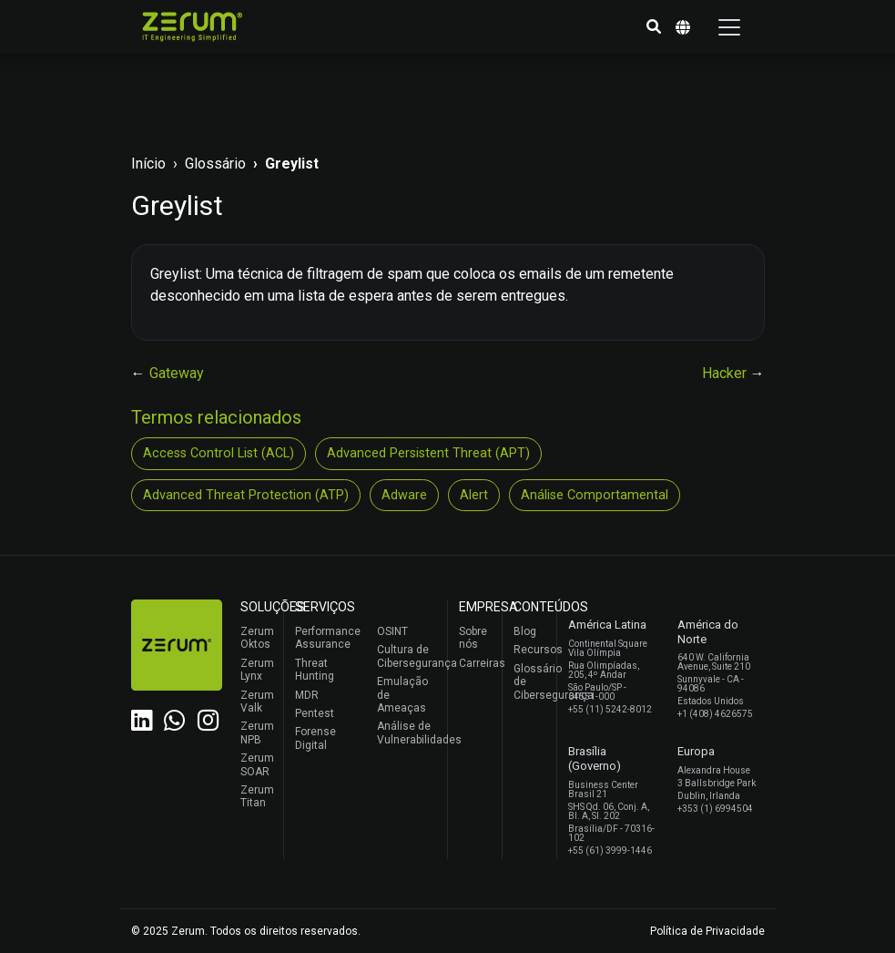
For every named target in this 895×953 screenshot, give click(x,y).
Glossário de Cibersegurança (530, 682)
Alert (474, 495)
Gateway (176, 373)
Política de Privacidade (707, 931)
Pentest (314, 713)
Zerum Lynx (257, 669)
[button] (653, 27)
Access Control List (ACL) (218, 453)
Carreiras (476, 663)
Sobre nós (473, 638)
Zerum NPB (257, 732)
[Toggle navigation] (729, 27)
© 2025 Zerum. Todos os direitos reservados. (246, 931)
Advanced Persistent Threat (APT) (428, 453)
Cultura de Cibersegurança (407, 656)
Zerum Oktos (257, 638)
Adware (404, 495)
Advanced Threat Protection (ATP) (246, 495)
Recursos (530, 649)
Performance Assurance (325, 638)
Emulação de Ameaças (402, 694)
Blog (525, 631)
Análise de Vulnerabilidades (407, 732)
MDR (307, 695)
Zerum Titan (257, 796)
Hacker (726, 373)
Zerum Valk (257, 701)
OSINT (392, 631)
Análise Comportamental (594, 495)
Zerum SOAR (257, 764)
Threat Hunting (314, 669)
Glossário (215, 163)
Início (148, 163)
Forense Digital (315, 738)
